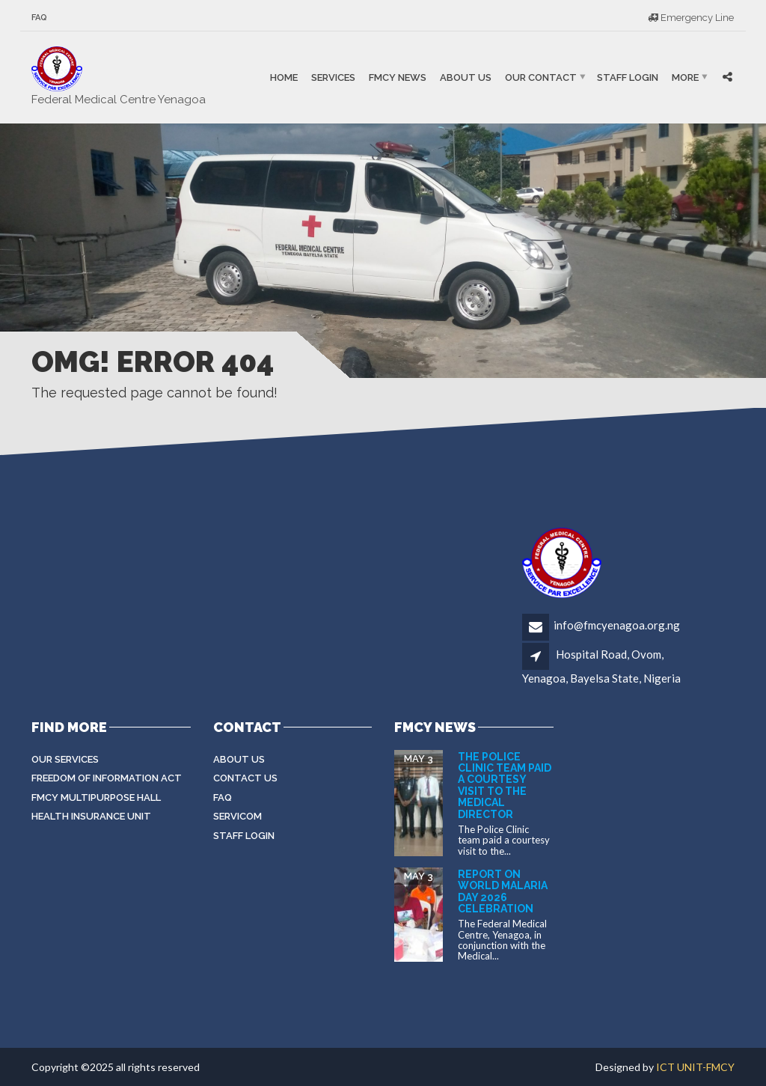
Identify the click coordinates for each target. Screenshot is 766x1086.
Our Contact (541, 77)
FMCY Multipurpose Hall (96, 797)
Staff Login (627, 77)
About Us (465, 77)
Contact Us (245, 778)
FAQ (39, 17)
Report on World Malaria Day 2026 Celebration (503, 891)
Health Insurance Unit (91, 816)
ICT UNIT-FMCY (695, 1067)
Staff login (244, 835)
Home (284, 77)
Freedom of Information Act (106, 778)
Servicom (237, 816)
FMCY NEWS (397, 77)
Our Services (65, 759)
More (685, 77)
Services (333, 77)
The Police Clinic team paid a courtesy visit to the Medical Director (504, 785)
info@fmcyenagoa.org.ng (617, 625)
